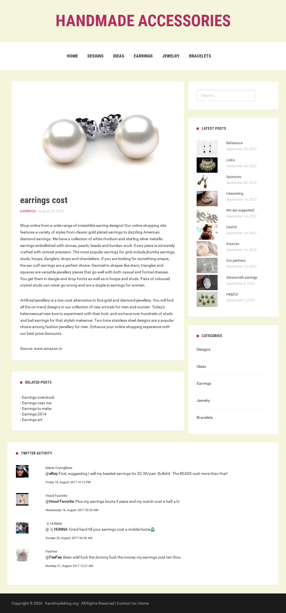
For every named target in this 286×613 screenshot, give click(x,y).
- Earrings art (31, 419)
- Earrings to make (35, 408)
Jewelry (171, 56)
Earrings (143, 56)
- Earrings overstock (37, 397)
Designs (95, 56)
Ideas (118, 56)
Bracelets (200, 56)
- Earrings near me (35, 403)
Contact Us (126, 603)
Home (72, 56)
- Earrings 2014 (33, 414)
